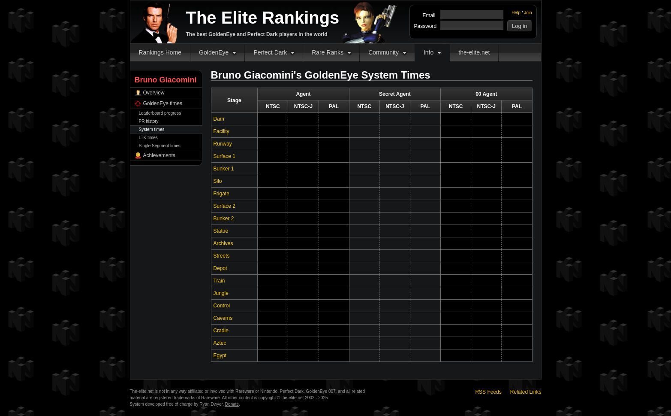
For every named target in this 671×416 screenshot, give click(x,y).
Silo (218, 181)
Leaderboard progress (160, 113)
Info (428, 52)
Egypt (220, 355)
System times (152, 129)
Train (219, 281)
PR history (149, 121)
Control (222, 306)
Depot (220, 268)
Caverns (223, 318)
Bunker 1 (224, 169)
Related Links (526, 392)
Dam (219, 119)
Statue (221, 231)
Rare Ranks (327, 52)
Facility (221, 131)
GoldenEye (214, 52)
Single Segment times (160, 145)
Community (383, 52)
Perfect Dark (270, 52)
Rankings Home (160, 52)
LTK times (148, 137)
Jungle (221, 293)
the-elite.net (474, 52)
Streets (222, 256)
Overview (154, 93)
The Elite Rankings (263, 17)
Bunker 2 (224, 219)
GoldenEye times (162, 103)
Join (528, 12)
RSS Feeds (488, 392)
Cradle (221, 331)
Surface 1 (224, 156)
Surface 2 (224, 206)
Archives (223, 243)
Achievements (159, 155)
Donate (232, 404)
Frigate (221, 194)
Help (516, 12)
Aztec (220, 343)
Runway (223, 144)
